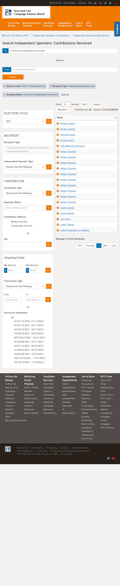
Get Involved (107, 549)
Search (13, 77)
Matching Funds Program (31, 24)
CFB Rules (86, 513)
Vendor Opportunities (25, 573)
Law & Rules (79, 24)
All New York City (19, 222)
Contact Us (64, 570)
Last (114, 488)
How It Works (31, 509)
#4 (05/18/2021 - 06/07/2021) (29, 333)
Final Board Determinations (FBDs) (89, 531)
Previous (90, 488)
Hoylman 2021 (67, 177)
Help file (63, 109)
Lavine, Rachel (67, 390)
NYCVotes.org (51, 570)
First (80, 488)
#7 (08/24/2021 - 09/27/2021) (29, 350)
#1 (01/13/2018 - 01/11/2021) (29, 321)
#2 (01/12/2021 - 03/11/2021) (29, 325)
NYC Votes (89, 24)
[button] (25, 121)
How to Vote (106, 516)
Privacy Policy (42, 573)
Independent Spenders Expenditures (91, 35)
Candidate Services (48, 24)
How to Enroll (31, 535)
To (27, 294)
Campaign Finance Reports (10, 527)
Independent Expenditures (65, 24)
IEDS (90, 3)
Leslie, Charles (67, 443)
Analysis (9, 535)
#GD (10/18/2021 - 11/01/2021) (29, 358)
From (6, 294)
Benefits (28, 513)
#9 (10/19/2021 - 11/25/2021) (29, 362)
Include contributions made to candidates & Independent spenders (26, 150)
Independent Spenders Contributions (51, 35)
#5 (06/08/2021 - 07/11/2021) (29, 342)
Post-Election (50, 535)
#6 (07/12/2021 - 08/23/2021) (29, 346)
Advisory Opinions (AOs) (86, 520)
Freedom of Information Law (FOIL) (87, 557)
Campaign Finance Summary (10, 516)
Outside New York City (21, 226)
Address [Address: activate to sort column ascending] (81, 117)
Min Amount (10, 265)
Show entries (67, 104)
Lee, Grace (65, 425)
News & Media (69, 3)
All (12, 317)
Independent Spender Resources (68, 524)
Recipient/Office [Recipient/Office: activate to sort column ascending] (102, 117)
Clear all (65, 94)
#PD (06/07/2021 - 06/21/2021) (29, 337)
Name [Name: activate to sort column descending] (60, 117)
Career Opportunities (80, 570)
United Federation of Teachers (66, 464)
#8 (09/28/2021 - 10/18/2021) (29, 354)
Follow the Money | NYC (17, 35)
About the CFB (55, 3)
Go (49, 121)
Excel (97, 104)
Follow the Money (14, 24)
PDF (85, 104)
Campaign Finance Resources (29, 527)
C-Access (82, 3)
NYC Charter (87, 509)
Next (105, 488)
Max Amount (32, 265)
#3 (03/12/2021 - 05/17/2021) (29, 329)
